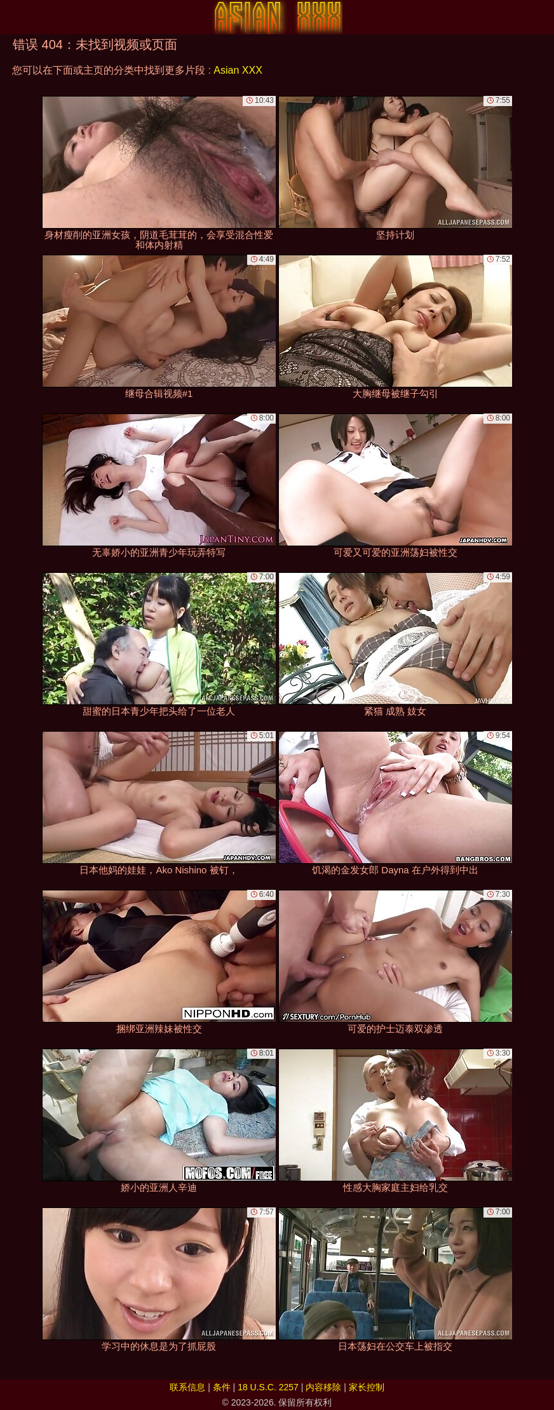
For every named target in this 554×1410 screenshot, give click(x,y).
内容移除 (323, 1387)
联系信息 (187, 1387)
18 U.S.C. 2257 (268, 1387)
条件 (222, 1387)
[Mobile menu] (11, 17)
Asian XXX (237, 70)
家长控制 (366, 1387)
